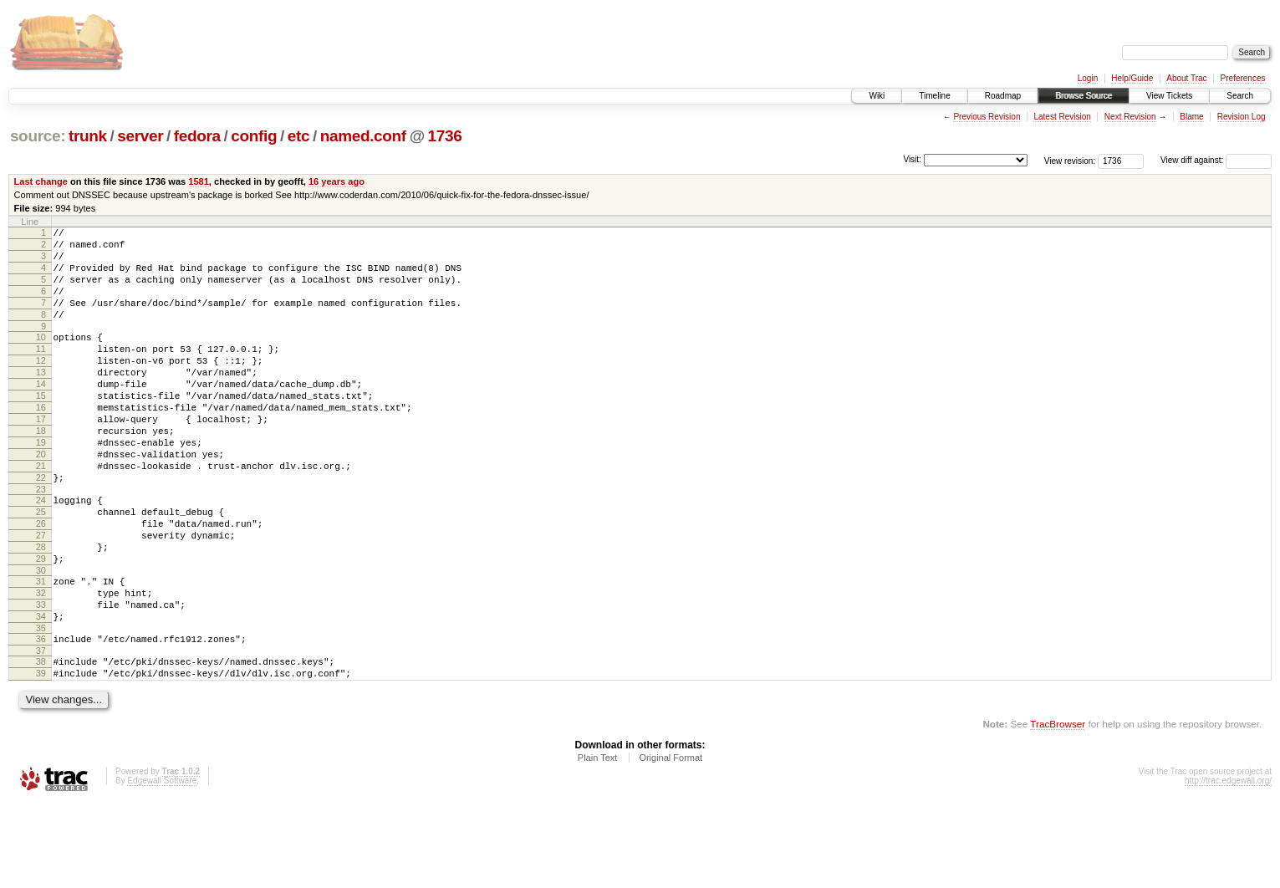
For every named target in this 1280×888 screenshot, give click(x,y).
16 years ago (337, 181)
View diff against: (1216, 160)
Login (1088, 78)
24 (41, 553)
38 (41, 742)
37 (41, 731)
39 (41, 756)
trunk (88, 136)
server (140, 136)
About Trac (1186, 78)
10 (41, 357)
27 (41, 595)
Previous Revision (986, 116)
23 (41, 542)
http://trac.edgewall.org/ (1228, 865)
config (254, 136)
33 (41, 677)
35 (41, 706)
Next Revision (1130, 116)
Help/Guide (1132, 78)
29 (41, 624)
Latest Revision (1061, 116)
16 (41, 442)
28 (41, 610)
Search (1239, 95)
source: (37, 136)
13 (41, 400)
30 (41, 638)
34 (41, 691)
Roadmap (1003, 95)
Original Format (670, 843)
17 (41, 457)
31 (41, 649)
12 (41, 385)
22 (41, 528)
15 (41, 428)
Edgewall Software (161, 865)
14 (41, 414)
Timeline (934, 95)
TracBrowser (1057, 809)
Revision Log (1241, 116)
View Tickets (1169, 95)
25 (41, 567)
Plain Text (598, 843)
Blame (1191, 116)
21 (41, 513)
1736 (445, 136)
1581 (198, 181)
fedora (197, 136)
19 (41, 485)
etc (298, 136)
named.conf (363, 136)
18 (41, 471)
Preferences (1243, 78)
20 (41, 499)
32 (41, 663)
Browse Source (1083, 95)
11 (41, 371)
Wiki (877, 95)
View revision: (1070, 160)
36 (41, 717)
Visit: (912, 159)
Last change (41, 181)
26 (41, 581)
